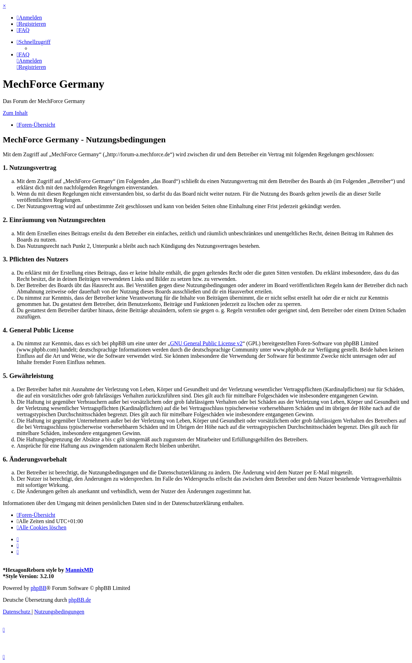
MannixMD (79, 570)
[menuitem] (29, 18)
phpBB (38, 588)
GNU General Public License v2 (206, 343)
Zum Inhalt (15, 113)
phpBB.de (80, 600)
